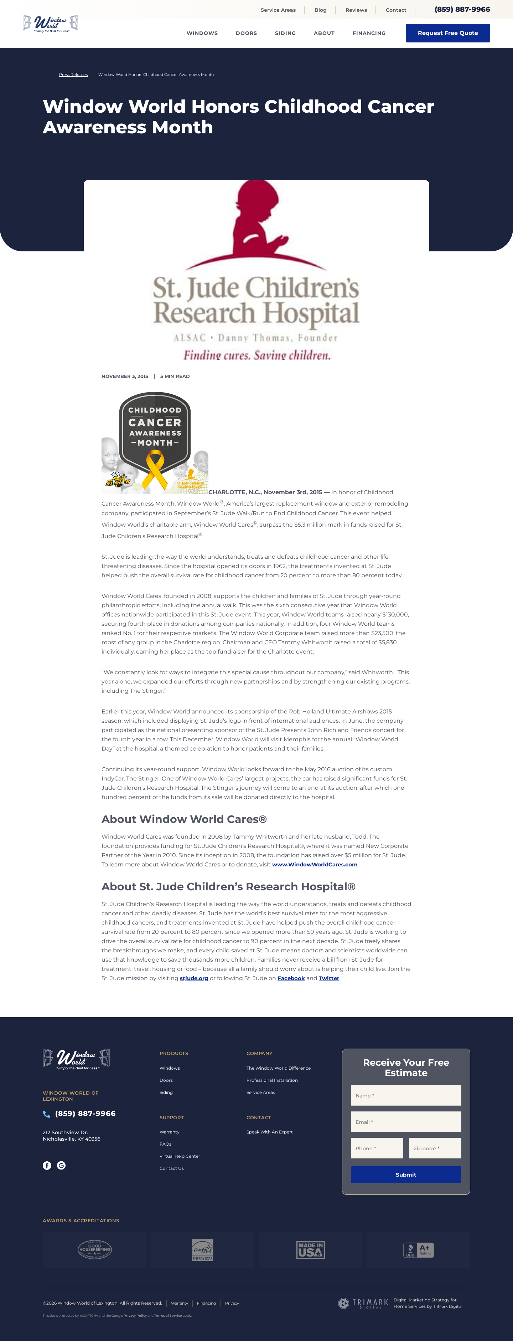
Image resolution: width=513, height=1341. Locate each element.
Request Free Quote (448, 33)
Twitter (332, 978)
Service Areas (278, 10)
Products (174, 1053)
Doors (246, 33)
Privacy (238, 1303)
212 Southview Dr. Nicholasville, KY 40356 (71, 1135)
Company (260, 1053)
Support (172, 1117)
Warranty (170, 1132)
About (324, 33)
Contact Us (172, 1168)
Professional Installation (272, 1080)
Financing (369, 33)
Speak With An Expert (270, 1132)
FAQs (165, 1144)
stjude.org (195, 978)
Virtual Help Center (180, 1156)
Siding (285, 33)
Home (45, 74)
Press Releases (73, 74)
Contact (396, 10)
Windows (202, 33)
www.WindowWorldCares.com (318, 864)
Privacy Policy (135, 1315)
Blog (321, 10)
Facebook (293, 978)
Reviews (356, 10)
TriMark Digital (448, 1306)
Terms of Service (168, 1315)
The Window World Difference (279, 1068)
